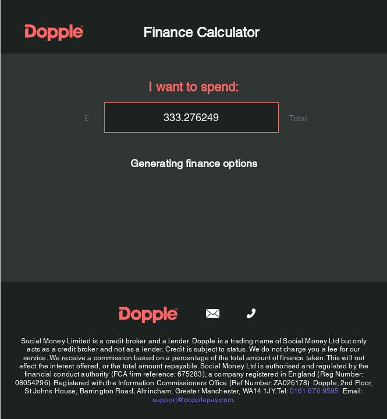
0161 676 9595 (314, 391)
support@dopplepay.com (192, 400)
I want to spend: (193, 87)
